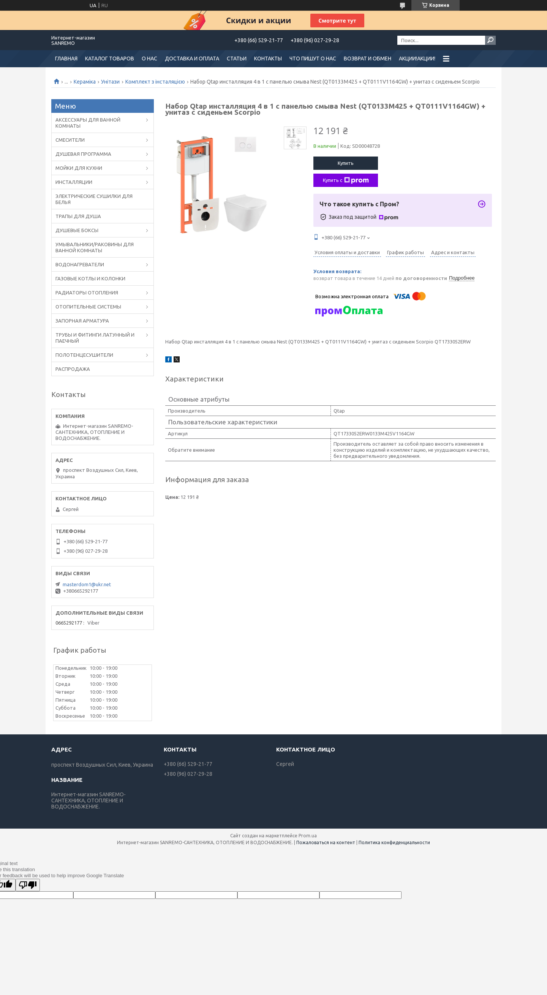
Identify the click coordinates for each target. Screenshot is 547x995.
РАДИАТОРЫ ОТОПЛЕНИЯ (86, 292)
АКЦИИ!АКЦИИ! (417, 58)
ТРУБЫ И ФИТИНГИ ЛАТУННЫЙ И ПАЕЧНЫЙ (94, 337)
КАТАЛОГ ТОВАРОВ (109, 58)
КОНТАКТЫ (268, 58)
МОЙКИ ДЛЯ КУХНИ (78, 168)
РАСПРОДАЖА (72, 369)
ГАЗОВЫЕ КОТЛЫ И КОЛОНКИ (90, 278)
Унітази (110, 82)
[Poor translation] (28, 885)
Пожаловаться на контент (325, 842)
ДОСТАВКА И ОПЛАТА (192, 58)
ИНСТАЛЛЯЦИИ (73, 182)
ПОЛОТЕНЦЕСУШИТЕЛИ (84, 355)
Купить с (346, 180)
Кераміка (85, 82)
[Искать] (490, 40)
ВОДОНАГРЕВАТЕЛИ (79, 264)
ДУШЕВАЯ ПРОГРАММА (83, 154)
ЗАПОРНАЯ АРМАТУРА (82, 320)
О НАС (149, 58)
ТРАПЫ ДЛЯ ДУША (78, 216)
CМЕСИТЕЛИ (70, 139)
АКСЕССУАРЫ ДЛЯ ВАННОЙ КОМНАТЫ (87, 122)
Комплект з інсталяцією (155, 82)
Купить (346, 163)
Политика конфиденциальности (394, 842)
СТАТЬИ (237, 58)
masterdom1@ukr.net (87, 584)
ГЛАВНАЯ (66, 58)
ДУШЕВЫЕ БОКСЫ (76, 230)
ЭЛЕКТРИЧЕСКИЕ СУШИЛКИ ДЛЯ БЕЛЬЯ (94, 199)
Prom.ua (308, 835)
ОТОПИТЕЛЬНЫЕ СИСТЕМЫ (88, 306)
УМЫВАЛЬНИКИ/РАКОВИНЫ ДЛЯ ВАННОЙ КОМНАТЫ (94, 247)
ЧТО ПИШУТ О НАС (312, 58)
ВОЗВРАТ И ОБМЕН (367, 58)
